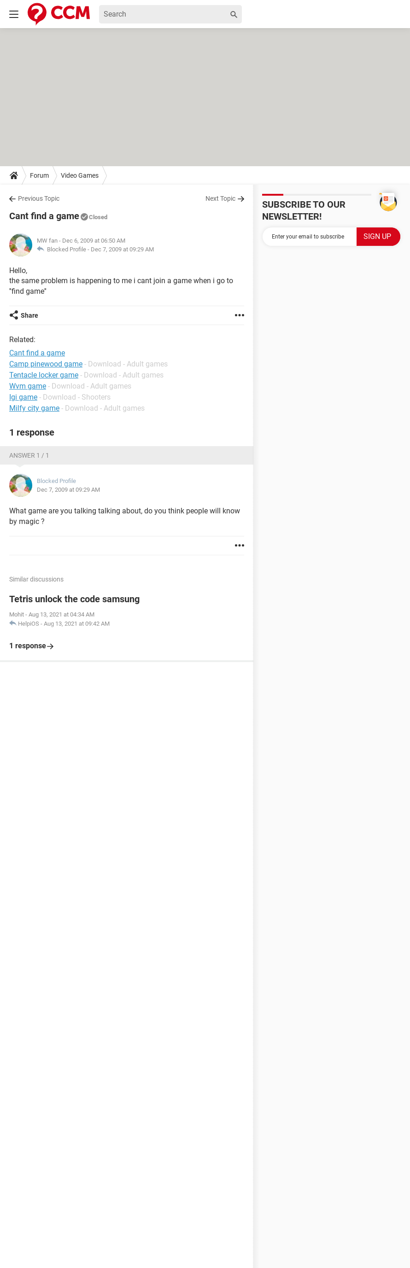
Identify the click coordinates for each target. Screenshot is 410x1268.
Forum (39, 175)
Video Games (80, 175)
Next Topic (220, 198)
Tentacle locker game (43, 375)
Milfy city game (34, 408)
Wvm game (27, 386)
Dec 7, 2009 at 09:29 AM (122, 249)
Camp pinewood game (45, 364)
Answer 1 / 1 (29, 455)
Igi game (23, 397)
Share (29, 315)
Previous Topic (38, 198)
